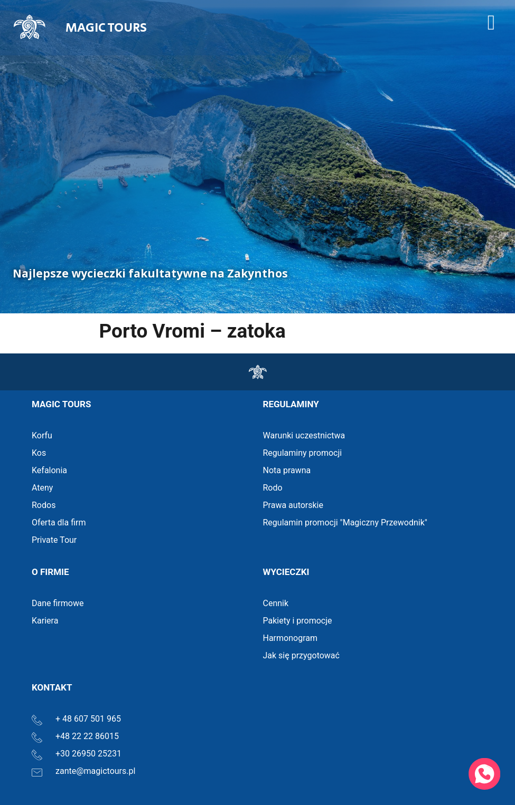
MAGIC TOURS (106, 27)
